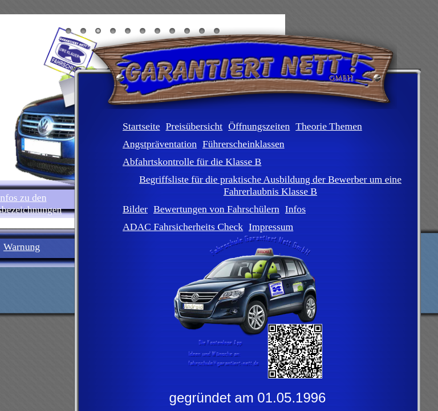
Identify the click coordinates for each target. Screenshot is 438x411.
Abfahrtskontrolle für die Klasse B (192, 161)
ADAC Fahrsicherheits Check (183, 226)
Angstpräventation (160, 144)
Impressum (271, 226)
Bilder (135, 209)
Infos (295, 209)
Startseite (141, 126)
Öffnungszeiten (259, 126)
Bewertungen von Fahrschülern (216, 209)
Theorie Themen (328, 126)
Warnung (21, 246)
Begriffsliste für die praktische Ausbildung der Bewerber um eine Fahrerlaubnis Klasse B (270, 185)
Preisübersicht (193, 126)
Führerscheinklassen (243, 144)
